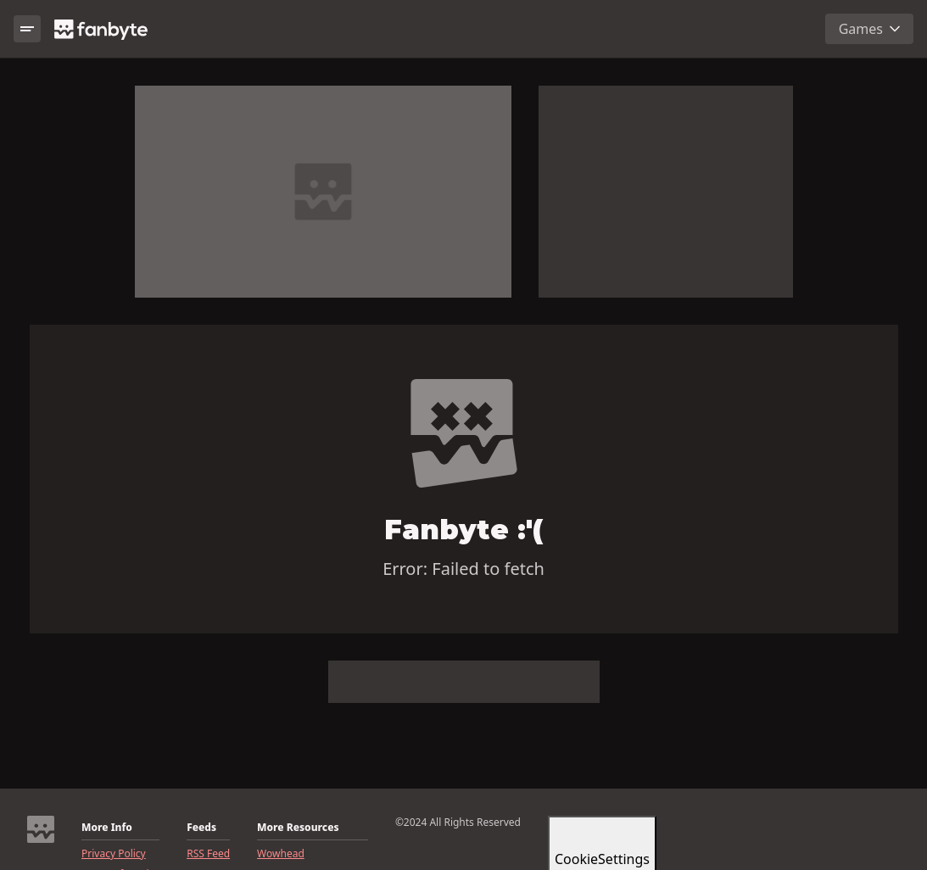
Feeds (201, 827)
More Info (106, 827)
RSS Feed (208, 854)
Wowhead (280, 854)
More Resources (297, 827)
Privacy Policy (113, 854)
